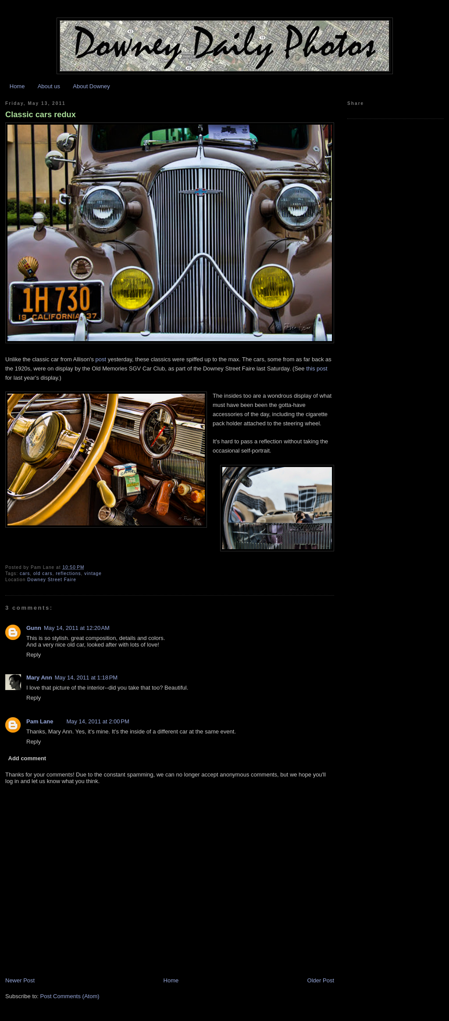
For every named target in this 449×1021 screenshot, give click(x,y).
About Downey (91, 86)
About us (49, 86)
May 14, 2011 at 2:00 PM (97, 721)
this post (316, 368)
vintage (93, 573)
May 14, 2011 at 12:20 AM (77, 628)
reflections (68, 573)
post (101, 359)
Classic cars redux (40, 114)
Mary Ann (39, 677)
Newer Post (20, 980)
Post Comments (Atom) (70, 996)
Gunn (33, 628)
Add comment (27, 758)
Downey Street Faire (51, 579)
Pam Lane (39, 721)
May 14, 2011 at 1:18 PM (86, 677)
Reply (33, 654)
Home (17, 86)
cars (25, 573)
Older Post (320, 980)
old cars (43, 573)
